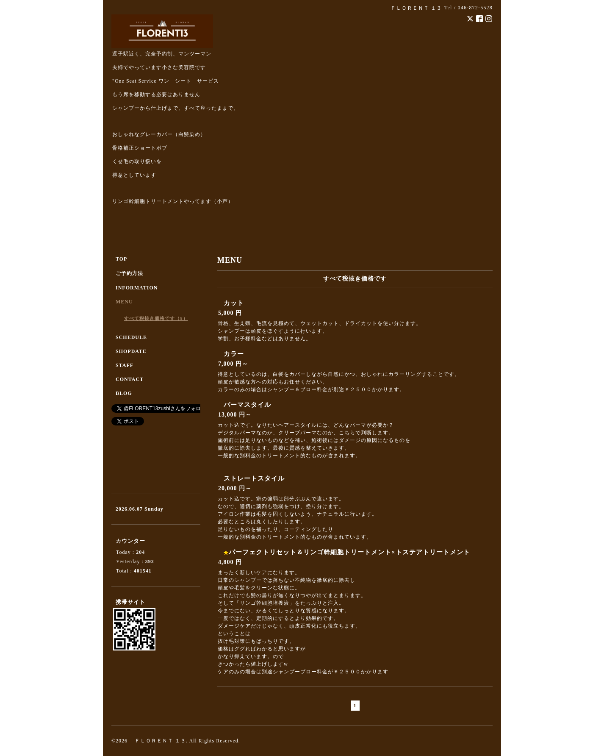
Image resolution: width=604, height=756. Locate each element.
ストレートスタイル (254, 478)
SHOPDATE (131, 351)
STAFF (124, 365)
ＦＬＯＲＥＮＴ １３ (157, 741)
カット (234, 303)
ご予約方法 (129, 273)
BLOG (124, 393)
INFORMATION (137, 288)
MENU (124, 302)
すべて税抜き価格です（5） (156, 318)
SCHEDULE (131, 337)
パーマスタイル (247, 404)
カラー (234, 353)
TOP (121, 259)
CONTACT (130, 379)
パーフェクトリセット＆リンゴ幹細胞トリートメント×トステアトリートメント (349, 552)
